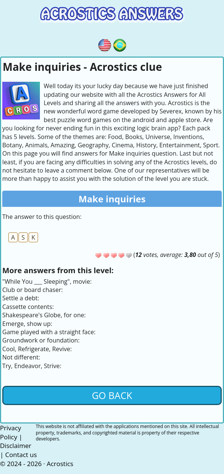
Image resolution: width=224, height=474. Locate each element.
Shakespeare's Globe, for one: (44, 315)
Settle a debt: (20, 298)
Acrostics (60, 463)
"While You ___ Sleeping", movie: (46, 281)
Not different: (21, 357)
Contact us (21, 454)
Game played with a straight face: (49, 332)
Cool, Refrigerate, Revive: (37, 349)
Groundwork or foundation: (40, 340)
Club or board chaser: (32, 290)
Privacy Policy (10, 432)
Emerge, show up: (27, 324)
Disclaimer (15, 445)
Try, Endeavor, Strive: (31, 366)
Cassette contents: (28, 307)
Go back (112, 395)
